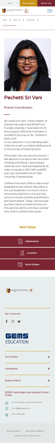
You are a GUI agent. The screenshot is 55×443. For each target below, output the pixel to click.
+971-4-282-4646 (17, 414)
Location (32, 253)
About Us (17, 20)
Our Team (31, 20)
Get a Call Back (28, 3)
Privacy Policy (13, 431)
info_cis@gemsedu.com (20, 408)
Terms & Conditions (35, 431)
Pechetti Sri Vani (9, 25)
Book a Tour (46, 3)
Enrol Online (32, 264)
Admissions (32, 241)
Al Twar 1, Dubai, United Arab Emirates (26, 402)
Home (4, 20)
